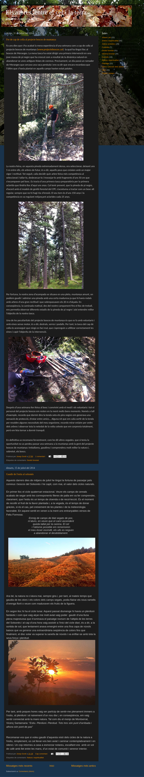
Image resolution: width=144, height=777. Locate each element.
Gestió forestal (33, 460)
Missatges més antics (83, 765)
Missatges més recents (19, 765)
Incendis (105, 57)
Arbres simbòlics (108, 44)
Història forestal (108, 54)
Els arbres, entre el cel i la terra (46, 12)
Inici (52, 765)
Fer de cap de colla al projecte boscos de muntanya (31, 39)
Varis (104, 70)
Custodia (105, 47)
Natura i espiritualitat (35, 758)
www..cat (50, 49)
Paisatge (105, 63)
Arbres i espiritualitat (110, 41)
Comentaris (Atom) (26, 771)
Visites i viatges (108, 73)
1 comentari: (40, 456)
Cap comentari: (41, 754)
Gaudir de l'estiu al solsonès (20, 474)
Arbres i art (106, 37)
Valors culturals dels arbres (113, 67)
